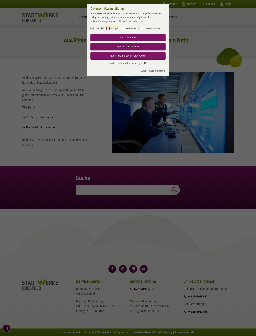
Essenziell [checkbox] (99, 28)
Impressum (160, 70)
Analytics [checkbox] (115, 28)
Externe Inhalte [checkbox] (152, 28)
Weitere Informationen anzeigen (128, 63)
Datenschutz (147, 70)
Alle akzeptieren (128, 37)
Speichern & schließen (128, 46)
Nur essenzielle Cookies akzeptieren (128, 55)
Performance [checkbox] (132, 28)
